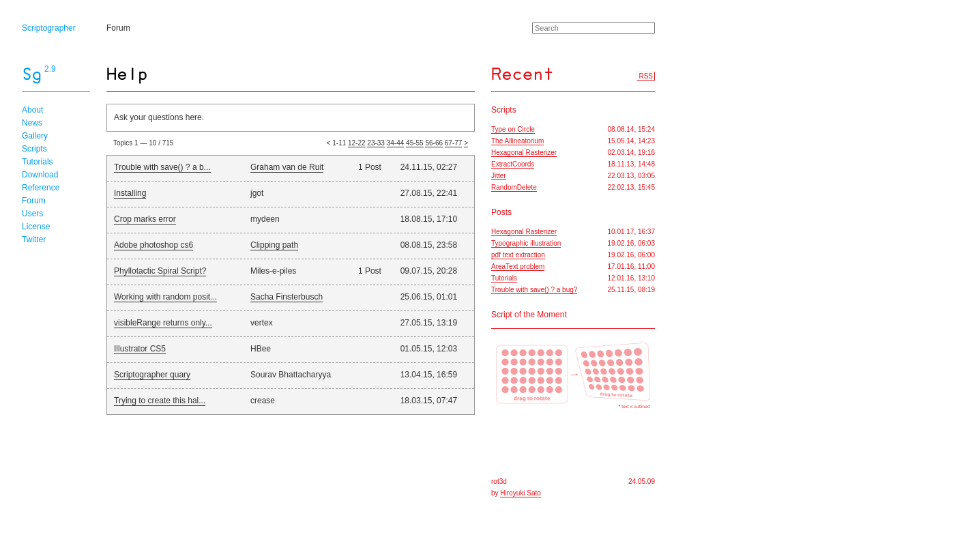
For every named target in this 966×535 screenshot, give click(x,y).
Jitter (498, 175)
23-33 (376, 143)
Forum (118, 28)
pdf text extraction (518, 255)
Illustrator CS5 (140, 348)
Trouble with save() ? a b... (162, 167)
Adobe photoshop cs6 (153, 245)
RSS (646, 76)
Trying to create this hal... (159, 400)
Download (40, 174)
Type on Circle (513, 129)
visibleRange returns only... (163, 323)
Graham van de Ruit (286, 167)
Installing (130, 193)
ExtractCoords (512, 164)
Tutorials (37, 162)
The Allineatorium (517, 141)
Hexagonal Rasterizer (524, 152)
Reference (40, 187)
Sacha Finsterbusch (286, 297)
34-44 (396, 143)
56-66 (434, 143)
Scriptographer (49, 28)
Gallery (35, 136)
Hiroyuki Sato (520, 493)
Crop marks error (145, 219)
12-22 (357, 143)
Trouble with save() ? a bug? (534, 289)
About (32, 110)
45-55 (415, 143)
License (36, 226)
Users (32, 213)
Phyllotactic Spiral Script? (160, 271)
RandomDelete (514, 187)
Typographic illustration (526, 243)
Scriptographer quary (152, 374)
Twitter (34, 239)
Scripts (34, 149)
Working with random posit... (165, 297)
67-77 (454, 143)
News (32, 123)
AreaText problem (517, 266)
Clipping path (274, 245)
